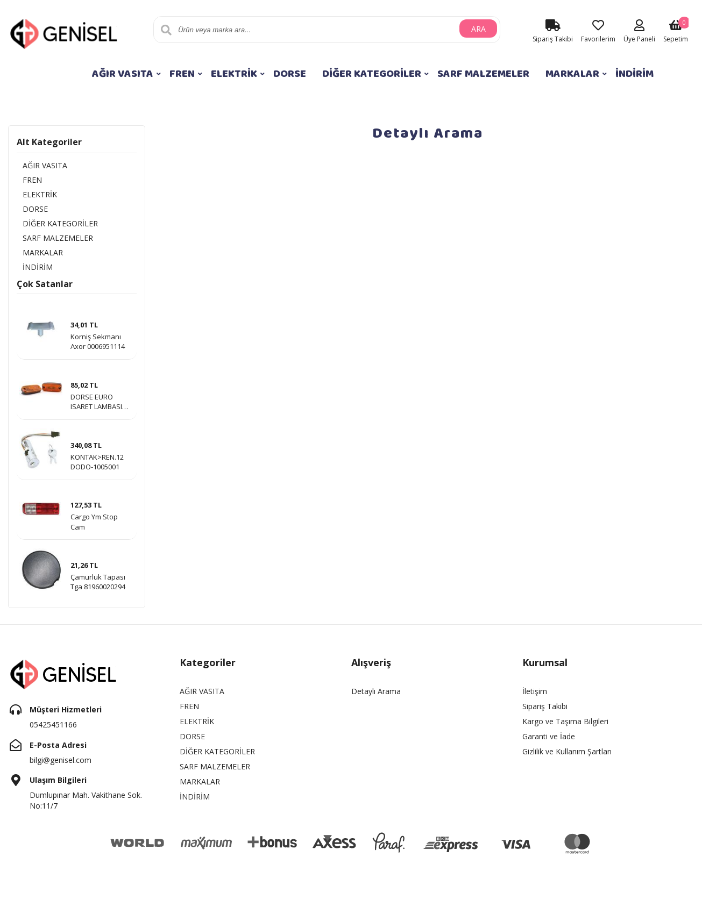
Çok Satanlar (45, 288)
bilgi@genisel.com (60, 764)
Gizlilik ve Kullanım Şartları (567, 756)
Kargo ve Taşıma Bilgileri (565, 726)
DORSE (289, 73)
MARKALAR (572, 73)
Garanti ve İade (548, 741)
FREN (182, 73)
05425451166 (53, 729)
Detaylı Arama (376, 696)
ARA (478, 30)
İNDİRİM (634, 73)
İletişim (534, 696)
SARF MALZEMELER (483, 73)
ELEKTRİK (234, 73)
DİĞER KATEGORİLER (371, 73)
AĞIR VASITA (122, 73)
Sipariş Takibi (545, 711)
